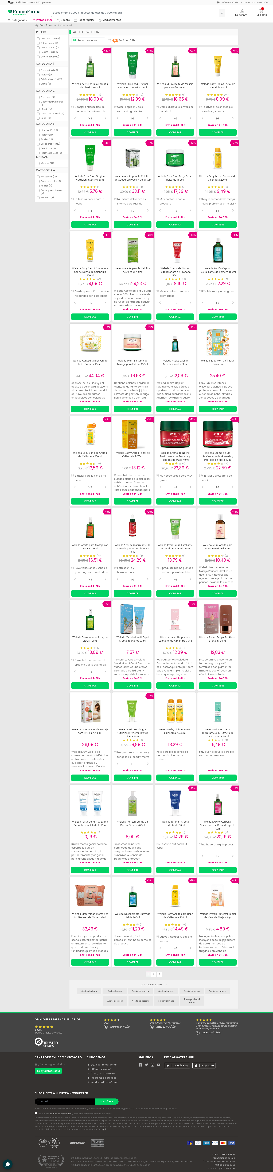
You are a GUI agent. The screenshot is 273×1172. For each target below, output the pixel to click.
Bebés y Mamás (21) (51, 79)
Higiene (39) (47, 74)
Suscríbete (106, 1101)
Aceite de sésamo (140, 1000)
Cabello (63, 20)
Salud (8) (46, 83)
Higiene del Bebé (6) (51, 152)
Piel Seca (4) (47, 197)
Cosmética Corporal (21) (52, 103)
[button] (242, 13)
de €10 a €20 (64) (50, 38)
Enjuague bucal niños (192, 1001)
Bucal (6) (46, 117)
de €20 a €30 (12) (50, 47)
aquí (103, 1129)
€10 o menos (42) (50, 43)
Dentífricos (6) (48, 148)
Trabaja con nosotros (101, 1073)
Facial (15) (46, 108)
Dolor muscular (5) (51, 181)
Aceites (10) (47, 139)
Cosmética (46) (49, 70)
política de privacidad (61, 1113)
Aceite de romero (217, 991)
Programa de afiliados (101, 1077)
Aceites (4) (46, 185)
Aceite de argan (192, 991)
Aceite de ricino (89, 991)
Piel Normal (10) (49, 176)
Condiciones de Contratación (219, 1161)
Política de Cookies (225, 1164)
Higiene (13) (47, 134)
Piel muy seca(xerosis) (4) (52, 192)
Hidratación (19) (49, 130)
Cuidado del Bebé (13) (52, 113)
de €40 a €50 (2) (50, 56)
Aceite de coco (115, 991)
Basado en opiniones (48, 1032)
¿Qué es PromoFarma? (102, 1064)
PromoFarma (228, 1168)
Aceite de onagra (140, 991)
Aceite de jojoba (115, 1000)
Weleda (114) (47, 163)
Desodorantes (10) (50, 143)
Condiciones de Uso (224, 1157)
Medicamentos (110, 20)
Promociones (42, 20)
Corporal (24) (48, 97)
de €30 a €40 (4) (50, 52)
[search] (220, 13)
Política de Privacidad (223, 1154)
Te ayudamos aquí (48, 1071)
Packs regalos (84, 20)
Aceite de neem (166, 991)
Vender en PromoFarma (102, 1082)
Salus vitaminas (166, 1000)
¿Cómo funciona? (99, 1069)
